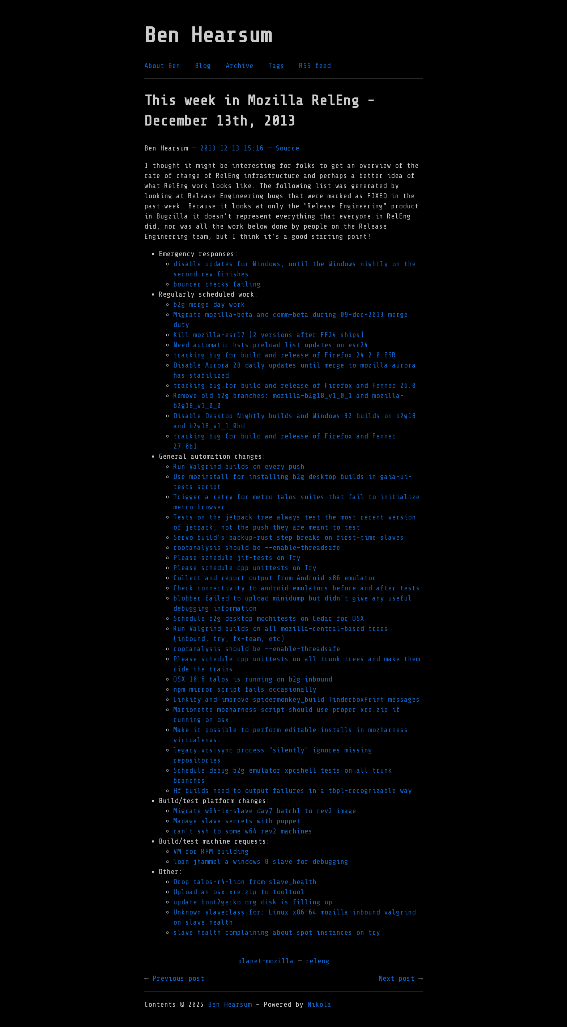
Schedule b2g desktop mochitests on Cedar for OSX (268, 618)
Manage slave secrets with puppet (236, 821)
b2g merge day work (209, 304)
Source (287, 148)
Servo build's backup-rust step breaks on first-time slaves (288, 537)
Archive (239, 65)
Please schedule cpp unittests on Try (244, 568)
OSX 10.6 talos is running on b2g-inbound (252, 679)
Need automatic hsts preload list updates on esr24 (270, 345)
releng (317, 961)
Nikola (319, 1004)
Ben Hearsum (230, 1004)
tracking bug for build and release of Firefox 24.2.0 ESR (284, 355)
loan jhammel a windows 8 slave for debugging (260, 861)
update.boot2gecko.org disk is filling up (252, 902)
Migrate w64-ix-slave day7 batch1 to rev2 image (264, 811)
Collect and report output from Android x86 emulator (274, 578)
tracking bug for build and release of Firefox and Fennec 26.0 (294, 385)
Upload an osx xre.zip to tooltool (238, 892)
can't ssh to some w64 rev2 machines (242, 831)
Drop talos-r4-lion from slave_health (244, 882)
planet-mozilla (266, 961)
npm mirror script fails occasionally (244, 689)
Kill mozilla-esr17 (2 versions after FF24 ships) (268, 335)
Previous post (178, 978)
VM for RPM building (211, 851)
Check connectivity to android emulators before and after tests (296, 588)
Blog (203, 65)
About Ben (162, 65)
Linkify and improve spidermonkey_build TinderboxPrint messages (296, 699)
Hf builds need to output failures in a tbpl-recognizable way (292, 790)
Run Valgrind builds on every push (238, 466)
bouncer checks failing (217, 284)
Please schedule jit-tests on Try (236, 557)
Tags (276, 65)
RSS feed (315, 65)
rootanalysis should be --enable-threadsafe (256, 547)
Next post (396, 978)
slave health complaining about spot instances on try (276, 932)
